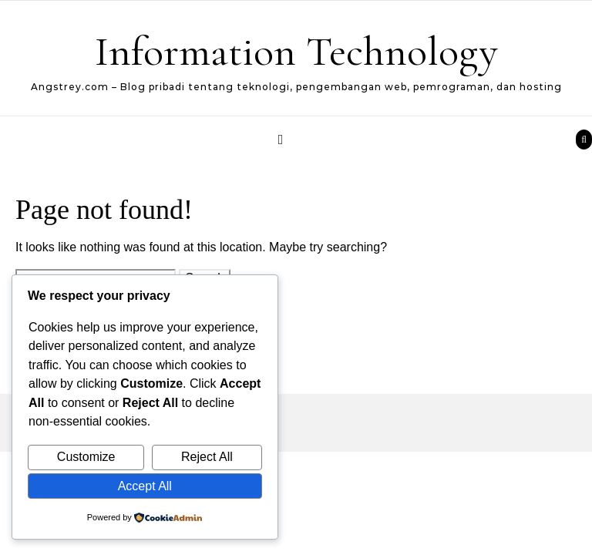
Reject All (207, 456)
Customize (86, 456)
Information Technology (296, 51)
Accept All (145, 486)
